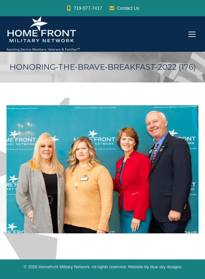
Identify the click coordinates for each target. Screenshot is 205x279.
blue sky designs (165, 266)
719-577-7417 (84, 8)
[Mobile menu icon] (191, 34)
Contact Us (124, 8)
